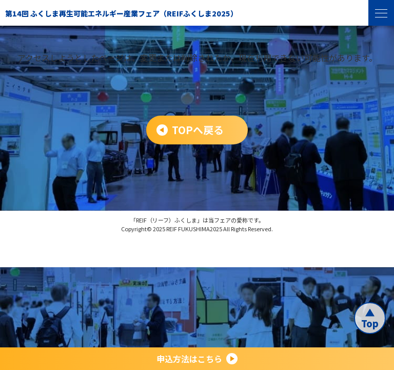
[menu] (381, 13)
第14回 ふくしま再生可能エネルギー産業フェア (121, 13)
